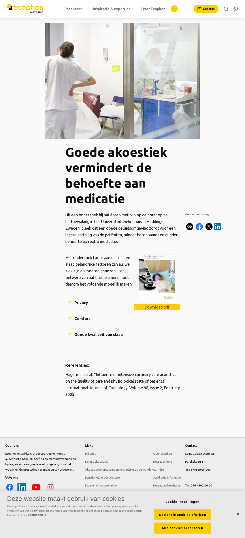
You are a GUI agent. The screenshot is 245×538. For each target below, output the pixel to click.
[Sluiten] (238, 514)
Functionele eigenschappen (103, 477)
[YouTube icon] (36, 490)
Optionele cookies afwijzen (182, 515)
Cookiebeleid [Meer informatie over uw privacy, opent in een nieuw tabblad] (37, 515)
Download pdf (157, 307)
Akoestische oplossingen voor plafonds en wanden (119, 469)
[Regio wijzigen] (236, 9)
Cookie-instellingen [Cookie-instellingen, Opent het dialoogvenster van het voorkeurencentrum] (183, 502)
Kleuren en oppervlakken (101, 485)
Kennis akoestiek (96, 461)
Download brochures (167, 485)
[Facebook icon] (9, 490)
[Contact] (206, 9)
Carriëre (158, 469)
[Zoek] (226, 9)
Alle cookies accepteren (182, 528)
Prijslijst (90, 453)
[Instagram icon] (50, 490)
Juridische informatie (167, 477)
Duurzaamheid (162, 461)
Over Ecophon (162, 453)
